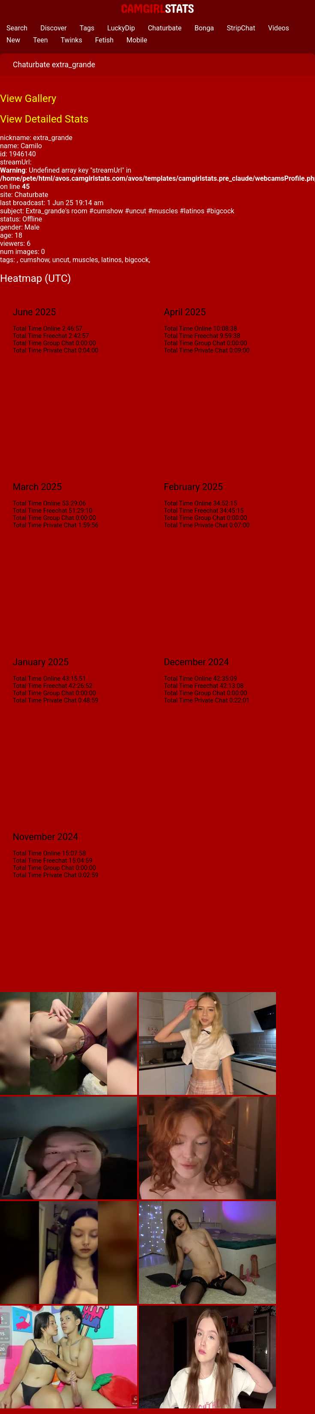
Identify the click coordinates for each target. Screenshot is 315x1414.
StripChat (241, 28)
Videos (278, 28)
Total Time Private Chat (44, 350)
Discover (53, 28)
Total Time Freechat (39, 336)
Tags (87, 28)
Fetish (104, 40)
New (13, 40)
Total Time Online (36, 328)
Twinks (71, 40)
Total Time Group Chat (43, 343)
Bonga (204, 28)
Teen (40, 40)
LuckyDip (121, 28)
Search (16, 28)
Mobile (136, 40)
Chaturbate (165, 28)
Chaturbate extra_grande (54, 64)
